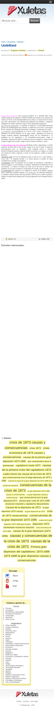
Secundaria (10, 610)
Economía (9, 647)
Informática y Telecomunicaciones (17, 644)
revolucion (25, 116)
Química (8, 638)
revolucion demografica (11, 126)
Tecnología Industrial (13, 667)
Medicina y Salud (11, 655)
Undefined (8, 45)
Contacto (26, 701)
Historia (20, 42)
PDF (11, 586)
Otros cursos (10, 619)
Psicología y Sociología (14, 680)
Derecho (8, 651)
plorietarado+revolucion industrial (19, 527)
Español (8, 660)
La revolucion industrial (9, 131)
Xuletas (18, 701)
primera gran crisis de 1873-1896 (34, 501)
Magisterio (9, 653)
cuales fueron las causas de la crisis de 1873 (27, 474)
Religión (8, 673)
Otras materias (11, 625)
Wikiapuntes (25, 705)
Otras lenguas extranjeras (14, 666)
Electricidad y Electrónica (14, 645)
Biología (8, 634)
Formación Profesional (13, 614)
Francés (8, 658)
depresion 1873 (41, 524)
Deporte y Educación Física (15, 675)
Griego (8, 664)
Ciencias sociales (12, 649)
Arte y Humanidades (13, 682)
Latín (7, 662)
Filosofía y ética (11, 631)
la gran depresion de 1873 (35, 511)
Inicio (3, 42)
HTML (11, 581)
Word (11, 576)
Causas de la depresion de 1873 (23, 507)
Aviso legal (34, 701)
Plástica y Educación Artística (16, 678)
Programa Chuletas (18, 50)
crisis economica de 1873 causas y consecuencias (26, 453)
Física (8, 636)
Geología (9, 669)
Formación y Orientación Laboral (17, 656)
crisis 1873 (35, 448)
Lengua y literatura (12, 627)
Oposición (9, 617)
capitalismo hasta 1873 (28, 465)
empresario (32, 172)
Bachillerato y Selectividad (15, 612)
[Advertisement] (27, 32)
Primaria (8, 608)
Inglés (8, 640)
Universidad (10, 616)
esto (2, 122)
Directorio (11, 42)
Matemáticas (10, 633)
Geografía (9, 642)
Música (8, 671)
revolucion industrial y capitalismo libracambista (27, 504)
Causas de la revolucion (9, 116)
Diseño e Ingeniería (12, 677)
